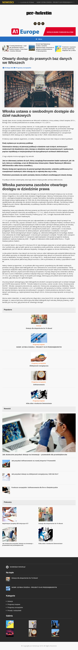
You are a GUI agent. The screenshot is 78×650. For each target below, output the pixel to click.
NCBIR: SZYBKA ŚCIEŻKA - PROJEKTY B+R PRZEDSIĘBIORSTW (56, 2)
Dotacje (38, 325)
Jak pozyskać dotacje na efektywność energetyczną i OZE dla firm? (34, 474)
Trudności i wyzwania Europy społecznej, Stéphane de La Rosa (69, 48)
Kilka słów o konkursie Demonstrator (39, 403)
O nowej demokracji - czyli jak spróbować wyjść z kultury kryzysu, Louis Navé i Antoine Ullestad (18, 48)
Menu (39, 39)
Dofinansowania (39, 384)
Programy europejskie (23, 68)
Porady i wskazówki (14, 610)
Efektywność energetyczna (39, 366)
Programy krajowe (39, 344)
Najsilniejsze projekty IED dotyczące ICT (15, 523)
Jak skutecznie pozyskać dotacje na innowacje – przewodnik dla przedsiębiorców (34, 454)
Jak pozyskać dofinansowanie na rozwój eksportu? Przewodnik (33, 461)
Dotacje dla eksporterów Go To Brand (24, 2)
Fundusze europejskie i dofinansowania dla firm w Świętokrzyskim (34, 487)
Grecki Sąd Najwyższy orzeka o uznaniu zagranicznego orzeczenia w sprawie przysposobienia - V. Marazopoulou (45, 47)
